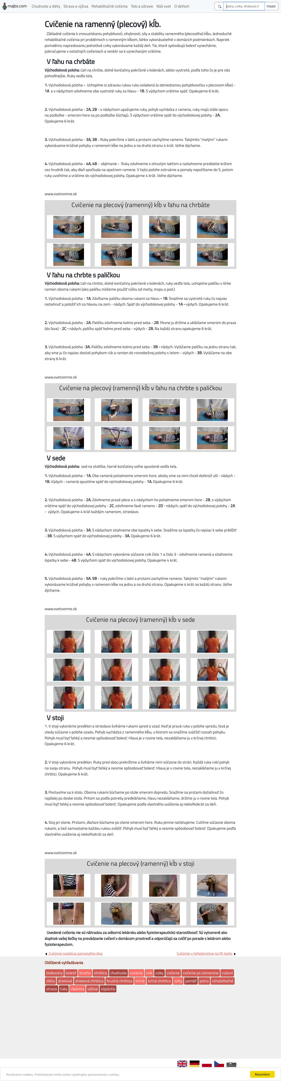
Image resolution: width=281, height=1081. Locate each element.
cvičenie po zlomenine (201, 973)
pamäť (190, 981)
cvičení (227, 973)
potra (204, 981)
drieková (65, 981)
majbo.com (14, 6)
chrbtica (100, 973)
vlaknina (77, 989)
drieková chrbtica (89, 981)
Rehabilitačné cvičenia (110, 6)
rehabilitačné (222, 981)
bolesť (71, 973)
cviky (159, 973)
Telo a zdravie (142, 6)
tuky (63, 989)
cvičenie (173, 973)
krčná (140, 981)
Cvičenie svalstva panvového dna (73, 953)
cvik (149, 973)
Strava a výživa (75, 6)
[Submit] (271, 6)
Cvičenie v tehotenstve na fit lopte (206, 953)
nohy (178, 981)
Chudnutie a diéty (46, 6)
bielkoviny (54, 973)
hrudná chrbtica (119, 981)
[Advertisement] (140, 1024)
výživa (92, 989)
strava (51, 989)
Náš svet (163, 6)
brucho (85, 973)
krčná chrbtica (159, 981)
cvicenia (136, 973)
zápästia (108, 989)
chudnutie (118, 973)
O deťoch (181, 6)
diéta (50, 981)
